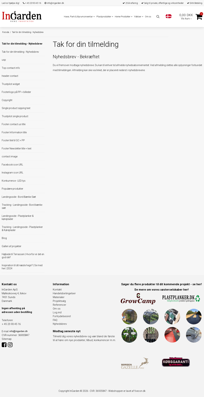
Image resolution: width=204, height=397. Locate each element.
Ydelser (138, 16)
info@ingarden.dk (54, 3)
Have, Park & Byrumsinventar (79, 16)
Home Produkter (123, 16)
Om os (148, 16)
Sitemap (7, 339)
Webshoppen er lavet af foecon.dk (126, 391)
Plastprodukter (104, 16)
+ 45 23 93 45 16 (32, 3)
